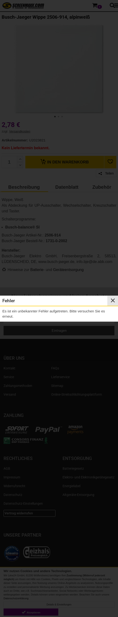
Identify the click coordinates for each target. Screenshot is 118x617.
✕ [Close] (113, 300)
